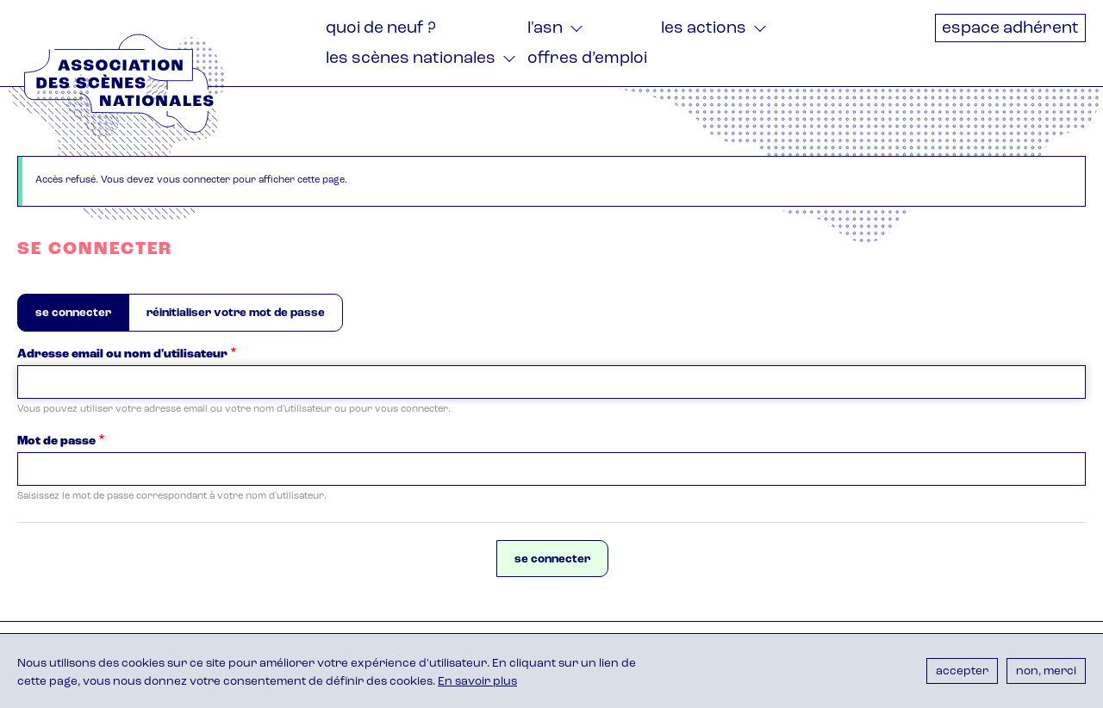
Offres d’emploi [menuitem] (587, 59)
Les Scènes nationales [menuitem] (410, 59)
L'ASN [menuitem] (545, 29)
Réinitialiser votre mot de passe (235, 313)
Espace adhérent (1010, 29)
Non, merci (1046, 671)
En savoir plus (477, 681)
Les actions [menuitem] (703, 29)
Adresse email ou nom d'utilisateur (122, 354)
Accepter (962, 671)
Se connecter (82, 319)
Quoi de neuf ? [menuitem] (381, 29)
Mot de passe (56, 441)
